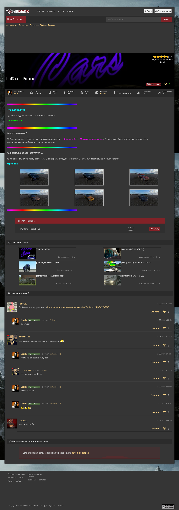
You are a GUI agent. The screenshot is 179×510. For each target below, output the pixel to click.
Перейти (103, 94)
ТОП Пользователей (37, 480)
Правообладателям (16, 474)
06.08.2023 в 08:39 (164, 421)
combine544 (24, 337)
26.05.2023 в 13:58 (164, 337)
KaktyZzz (23, 421)
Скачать (154, 229)
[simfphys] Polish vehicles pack (50, 276)
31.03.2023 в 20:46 (164, 320)
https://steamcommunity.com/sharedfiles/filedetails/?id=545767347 (78, 307)
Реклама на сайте (15, 477)
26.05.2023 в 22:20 (164, 387)
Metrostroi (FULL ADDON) (132, 249)
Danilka (16, 94)
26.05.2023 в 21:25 (164, 371)
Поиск (166, 19)
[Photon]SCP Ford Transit (47, 262)
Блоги (70, 11)
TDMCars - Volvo (43, 249)
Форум (61, 11)
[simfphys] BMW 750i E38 (132, 276)
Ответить (155, 312)
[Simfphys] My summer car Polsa (136, 262)
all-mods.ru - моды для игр (34, 505)
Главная (40, 11)
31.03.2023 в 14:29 (164, 304)
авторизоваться (80, 452)
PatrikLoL (23, 304)
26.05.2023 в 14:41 (164, 354)
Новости (51, 11)
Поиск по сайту (14, 481)
